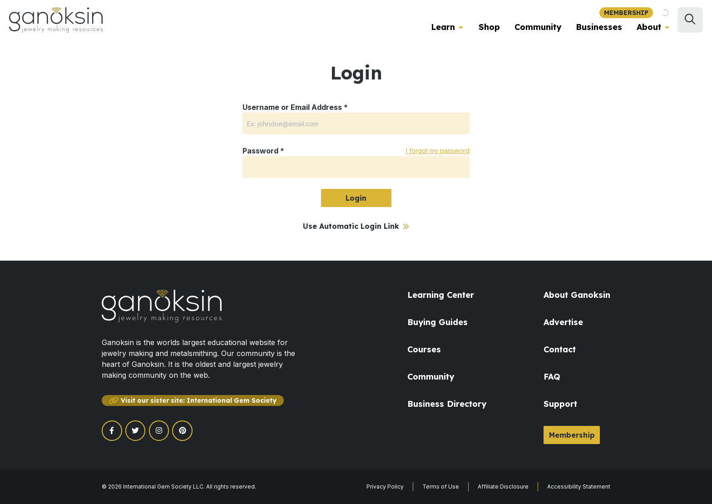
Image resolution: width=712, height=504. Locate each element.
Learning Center (440, 295)
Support (560, 404)
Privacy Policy (385, 486)
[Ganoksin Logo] (56, 20)
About (649, 27)
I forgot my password (438, 150)
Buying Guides (437, 322)
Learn (443, 27)
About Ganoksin (577, 295)
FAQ (552, 376)
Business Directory (446, 404)
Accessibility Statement (578, 486)
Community (537, 27)
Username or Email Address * (295, 107)
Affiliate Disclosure (503, 486)
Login (356, 198)
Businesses (599, 27)
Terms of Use (440, 486)
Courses (424, 349)
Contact (560, 349)
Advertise (563, 322)
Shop (489, 27)
